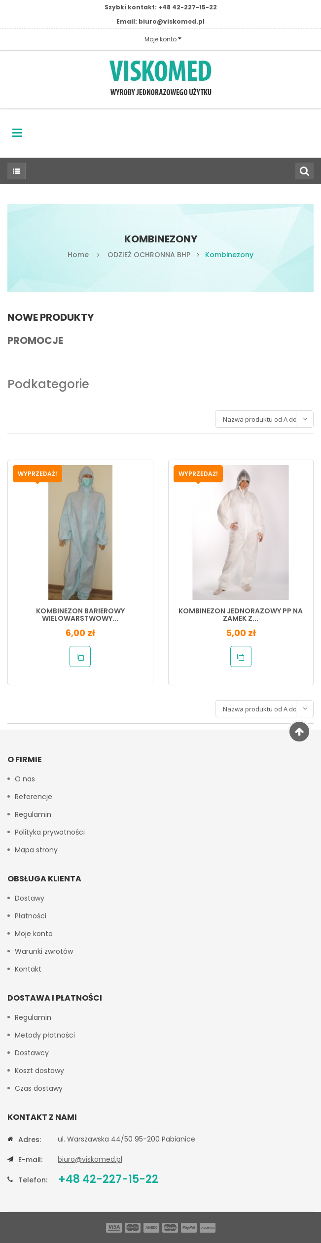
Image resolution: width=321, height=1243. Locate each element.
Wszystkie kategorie (14, 171)
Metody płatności (45, 1035)
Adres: (29, 1139)
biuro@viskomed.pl (172, 21)
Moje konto (34, 934)
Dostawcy (32, 1053)
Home (78, 255)
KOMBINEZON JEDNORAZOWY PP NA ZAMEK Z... (240, 614)
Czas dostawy (39, 1088)
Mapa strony (36, 850)
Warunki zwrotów (44, 951)
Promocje (35, 340)
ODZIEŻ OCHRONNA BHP (148, 255)
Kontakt (28, 969)
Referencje (33, 797)
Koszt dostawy (39, 1070)
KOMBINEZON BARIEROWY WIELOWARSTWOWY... (80, 614)
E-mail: (30, 1160)
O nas (25, 779)
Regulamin (33, 814)
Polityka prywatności (50, 832)
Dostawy (29, 898)
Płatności (30, 916)
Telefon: (32, 1180)
